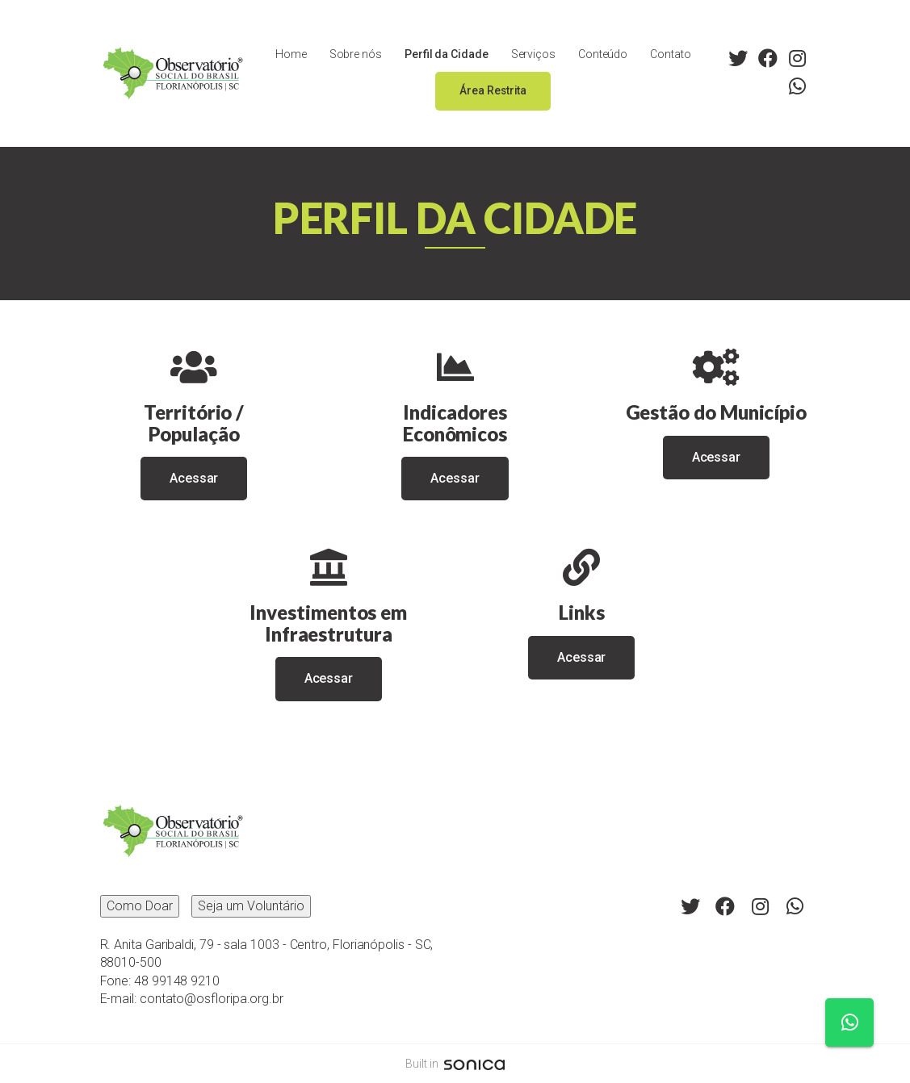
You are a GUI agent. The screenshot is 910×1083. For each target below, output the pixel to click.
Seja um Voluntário (251, 906)
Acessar (194, 478)
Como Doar (140, 906)
